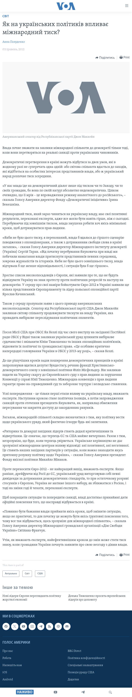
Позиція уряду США (81, 672)
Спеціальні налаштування (85, 665)
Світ (5, 16)
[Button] (105, 58)
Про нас (7, 651)
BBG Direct (74, 651)
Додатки (73, 679)
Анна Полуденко (13, 41)
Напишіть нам (12, 665)
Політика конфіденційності (86, 658)
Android (7, 679)
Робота (6, 658)
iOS (4, 672)
